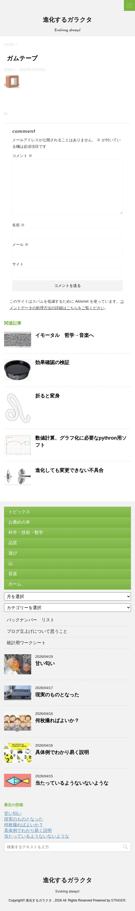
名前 (18, 225)
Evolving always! (68, 891)
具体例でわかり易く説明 (62, 752)
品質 (12, 542)
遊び (12, 553)
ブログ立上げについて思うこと (37, 631)
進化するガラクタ (67, 20)
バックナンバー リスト (30, 620)
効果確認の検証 (52, 362)
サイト (18, 264)
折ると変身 (47, 396)
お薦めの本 (19, 522)
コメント (22, 156)
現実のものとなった (57, 694)
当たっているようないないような (71, 783)
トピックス (19, 511)
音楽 (12, 573)
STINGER (118, 900)
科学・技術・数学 (25, 532)
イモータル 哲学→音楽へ (64, 335)
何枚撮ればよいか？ (57, 720)
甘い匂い (45, 663)
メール (20, 244)
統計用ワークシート (26, 642)
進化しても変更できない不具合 (69, 470)
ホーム (14, 584)
